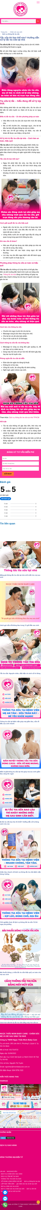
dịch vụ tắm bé (31, 1189)
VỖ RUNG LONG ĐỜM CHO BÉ (11, 1181)
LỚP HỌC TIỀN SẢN (7, 1184)
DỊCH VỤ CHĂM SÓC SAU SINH (11, 1174)
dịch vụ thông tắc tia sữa (32, 1181)
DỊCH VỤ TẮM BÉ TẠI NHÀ (10, 1176)
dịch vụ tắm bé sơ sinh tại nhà (10, 1191)
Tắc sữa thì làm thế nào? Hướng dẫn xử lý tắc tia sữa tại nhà (19, 38)
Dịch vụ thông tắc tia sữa (10, 34)
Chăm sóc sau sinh (16, 32)
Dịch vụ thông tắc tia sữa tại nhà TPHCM (24, 417)
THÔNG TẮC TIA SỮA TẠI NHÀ (11, 1179)
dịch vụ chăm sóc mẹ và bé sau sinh (12, 1189)
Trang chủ (4, 32)
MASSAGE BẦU (12, 1171)
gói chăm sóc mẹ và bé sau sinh (26, 1184)
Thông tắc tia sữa (9, 274)
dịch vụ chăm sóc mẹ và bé (10, 1186)
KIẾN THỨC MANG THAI (9, 1077)
